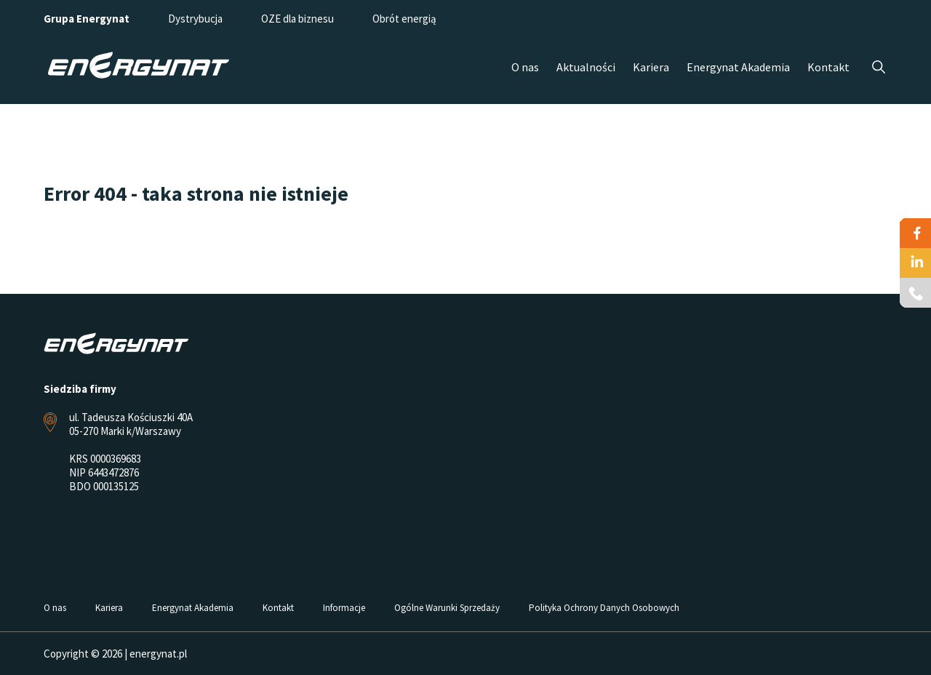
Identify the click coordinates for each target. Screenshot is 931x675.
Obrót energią (404, 18)
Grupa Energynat (86, 18)
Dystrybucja (195, 18)
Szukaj (878, 67)
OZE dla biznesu (297, 18)
